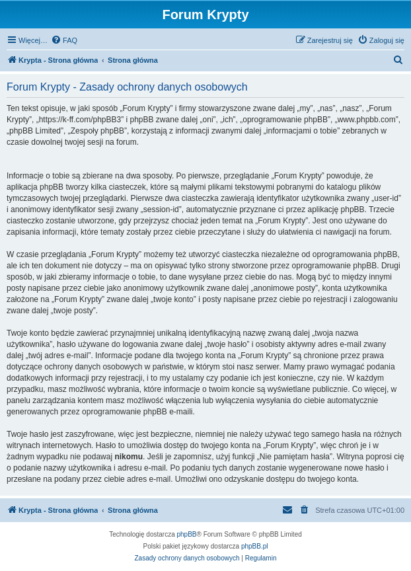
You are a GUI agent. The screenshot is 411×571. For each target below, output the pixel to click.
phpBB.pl (254, 546)
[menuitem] (64, 40)
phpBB (187, 534)
